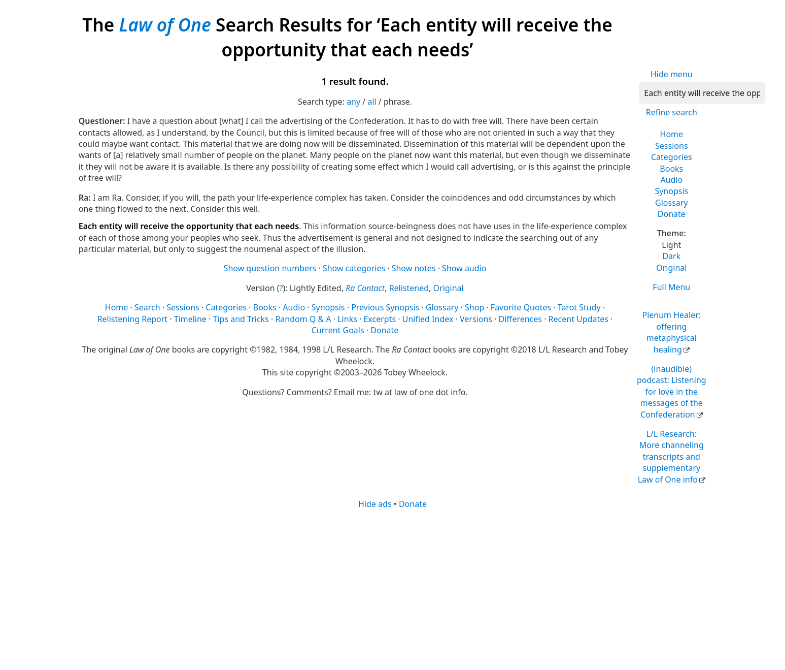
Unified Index (428, 319)
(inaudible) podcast (671, 391)
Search (147, 307)
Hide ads (375, 503)
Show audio (464, 268)
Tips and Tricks (241, 319)
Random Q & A (303, 319)
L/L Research (671, 456)
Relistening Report (132, 319)
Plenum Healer (671, 332)
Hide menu (672, 74)
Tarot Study (579, 307)
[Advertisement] (383, 589)
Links (347, 319)
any (353, 101)
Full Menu (671, 287)
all (371, 101)
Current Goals (338, 330)
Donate (672, 213)
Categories (671, 157)
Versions (476, 319)
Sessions (671, 145)
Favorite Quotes (521, 307)
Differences (520, 319)
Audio (671, 179)
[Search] (702, 93)
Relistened (409, 288)
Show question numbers (270, 268)
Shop (474, 307)
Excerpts (379, 319)
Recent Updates (578, 319)
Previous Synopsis (385, 307)
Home (672, 134)
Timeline (190, 319)
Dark (671, 256)
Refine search (671, 112)
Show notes (414, 268)
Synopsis (671, 191)
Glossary (671, 202)
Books (671, 168)
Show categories (354, 268)
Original (671, 267)
